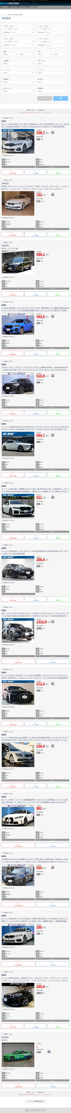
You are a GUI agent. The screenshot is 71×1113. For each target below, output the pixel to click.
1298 (40, 628)
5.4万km (41, 1013)
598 (39, 382)
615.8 (42, 376)
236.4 (42, 746)
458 (39, 690)
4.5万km (41, 891)
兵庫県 (41, 653)
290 (41, 927)
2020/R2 (8, 524)
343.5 (42, 317)
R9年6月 (8, 343)
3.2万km (41, 648)
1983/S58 (8, 281)
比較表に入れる (7, 118)
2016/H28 (8, 773)
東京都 (41, 226)
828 (39, 442)
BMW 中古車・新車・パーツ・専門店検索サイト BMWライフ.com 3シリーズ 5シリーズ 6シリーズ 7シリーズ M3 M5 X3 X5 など (24, 0)
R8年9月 (8, 589)
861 (41, 808)
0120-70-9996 (12, 476)
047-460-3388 (18, 905)
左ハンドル (52, 166)
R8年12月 (8, 161)
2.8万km (41, 340)
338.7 (42, 133)
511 (41, 498)
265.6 (42, 987)
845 (39, 815)
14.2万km (42, 281)
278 (39, 934)
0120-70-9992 (12, 173)
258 (39, 566)
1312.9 (43, 622)
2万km (41, 159)
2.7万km (41, 524)
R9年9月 (8, 526)
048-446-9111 (12, 354)
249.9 (40, 993)
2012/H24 (8, 1073)
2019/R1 (8, 159)
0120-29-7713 (18, 662)
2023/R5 (8, 462)
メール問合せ (35, 173)
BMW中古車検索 (42, 1109)
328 (39, 139)
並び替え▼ (41, 110)
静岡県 (41, 1077)
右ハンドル (52, 229)
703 (41, 195)
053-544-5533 (18, 1086)
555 (41, 868)
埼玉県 (41, 345)
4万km (41, 462)
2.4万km (41, 221)
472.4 (42, 684)
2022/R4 (8, 891)
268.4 (42, 560)
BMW (3, 121)
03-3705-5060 (12, 235)
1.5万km (41, 832)
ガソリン (42, 224)
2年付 (7, 283)
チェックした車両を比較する (35, 1101)
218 (39, 752)
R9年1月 (8, 1015)
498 (39, 504)
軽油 (41, 161)
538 (39, 874)
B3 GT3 (4, 1040)
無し (7, 1075)
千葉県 (41, 896)
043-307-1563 (12, 1027)
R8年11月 (8, 953)
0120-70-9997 (12, 600)
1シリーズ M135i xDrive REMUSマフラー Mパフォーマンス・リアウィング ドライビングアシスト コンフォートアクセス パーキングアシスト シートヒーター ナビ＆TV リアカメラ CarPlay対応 (35, 980)
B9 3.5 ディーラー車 (9, 248)
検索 (60, 98)
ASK (38, 1052)
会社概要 (27, 1109)
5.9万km (41, 710)
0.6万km (41, 586)
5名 (6, 164)
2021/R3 (8, 340)
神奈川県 (42, 164)
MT (18, 229)
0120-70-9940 (12, 538)
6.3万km (41, 773)
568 (39, 261)
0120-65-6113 (12, 786)
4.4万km (41, 951)
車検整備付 (8, 224)
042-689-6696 (18, 846)
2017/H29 (8, 221)
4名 (6, 226)
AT (18, 166)
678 (39, 201)
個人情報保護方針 (34, 1109)
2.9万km (41, 400)
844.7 (42, 435)
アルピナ (5, 183)
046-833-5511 (12, 295)
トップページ (4, 14)
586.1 (42, 255)
